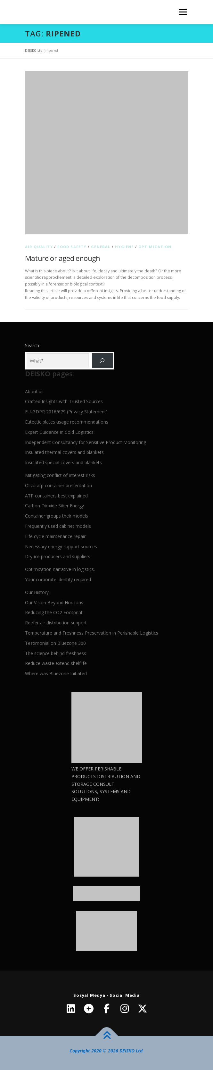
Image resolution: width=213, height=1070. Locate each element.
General (100, 246)
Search (32, 345)
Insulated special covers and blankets (63, 462)
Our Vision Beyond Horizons (54, 602)
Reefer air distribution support (56, 623)
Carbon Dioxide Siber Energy (54, 506)
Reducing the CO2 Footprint (54, 612)
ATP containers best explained (56, 496)
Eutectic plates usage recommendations (66, 422)
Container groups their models (56, 516)
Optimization (154, 246)
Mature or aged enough (62, 258)
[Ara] (102, 360)
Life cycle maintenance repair (55, 536)
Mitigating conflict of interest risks (60, 475)
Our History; (37, 592)
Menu (182, 12)
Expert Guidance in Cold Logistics (59, 432)
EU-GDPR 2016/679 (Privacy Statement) (66, 412)
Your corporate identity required (58, 579)
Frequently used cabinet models (58, 526)
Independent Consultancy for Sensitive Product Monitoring (85, 442)
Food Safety (71, 246)
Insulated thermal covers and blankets (64, 452)
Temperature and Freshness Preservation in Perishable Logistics (91, 633)
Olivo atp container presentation (58, 485)
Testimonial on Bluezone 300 (55, 643)
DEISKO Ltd (34, 50)
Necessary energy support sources (61, 546)
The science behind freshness (55, 653)
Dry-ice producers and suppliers (57, 556)
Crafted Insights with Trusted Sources (64, 401)
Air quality (39, 246)
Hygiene (124, 246)
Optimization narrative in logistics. (60, 569)
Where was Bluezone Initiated (56, 673)
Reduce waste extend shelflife (56, 663)
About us (34, 391)
